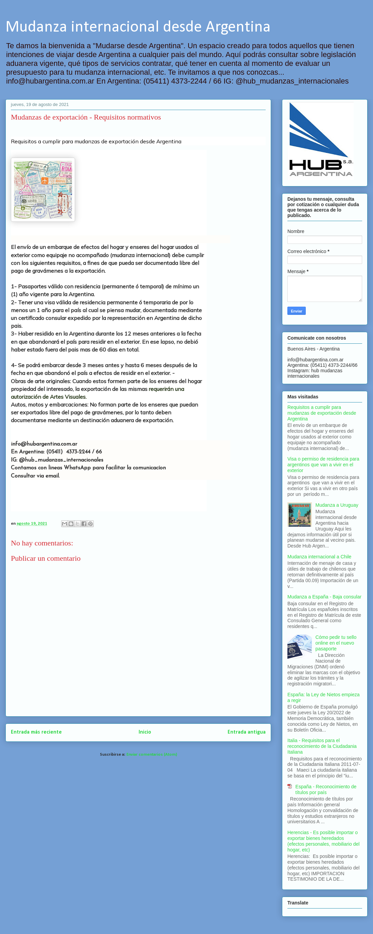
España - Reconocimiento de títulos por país (326, 789)
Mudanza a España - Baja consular (324, 596)
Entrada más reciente (36, 732)
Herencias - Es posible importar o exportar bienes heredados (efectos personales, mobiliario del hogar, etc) (323, 841)
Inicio (145, 732)
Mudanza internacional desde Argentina (138, 27)
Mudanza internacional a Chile (319, 556)
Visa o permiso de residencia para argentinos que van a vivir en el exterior (323, 464)
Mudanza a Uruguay (337, 505)
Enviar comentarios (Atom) (151, 754)
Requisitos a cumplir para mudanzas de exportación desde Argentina (321, 413)
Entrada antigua (247, 732)
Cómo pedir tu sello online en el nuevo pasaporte (336, 642)
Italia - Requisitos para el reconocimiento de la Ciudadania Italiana (322, 746)
